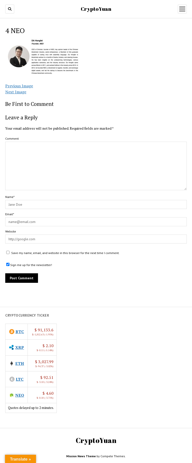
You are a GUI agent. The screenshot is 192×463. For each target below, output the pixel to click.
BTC (20, 331)
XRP (19, 347)
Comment (12, 138)
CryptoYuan (96, 8)
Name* (9, 197)
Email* (9, 214)
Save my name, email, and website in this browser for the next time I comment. (65, 253)
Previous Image (19, 86)
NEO (19, 395)
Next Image (15, 92)
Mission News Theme (81, 456)
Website (10, 231)
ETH (19, 363)
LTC (20, 379)
